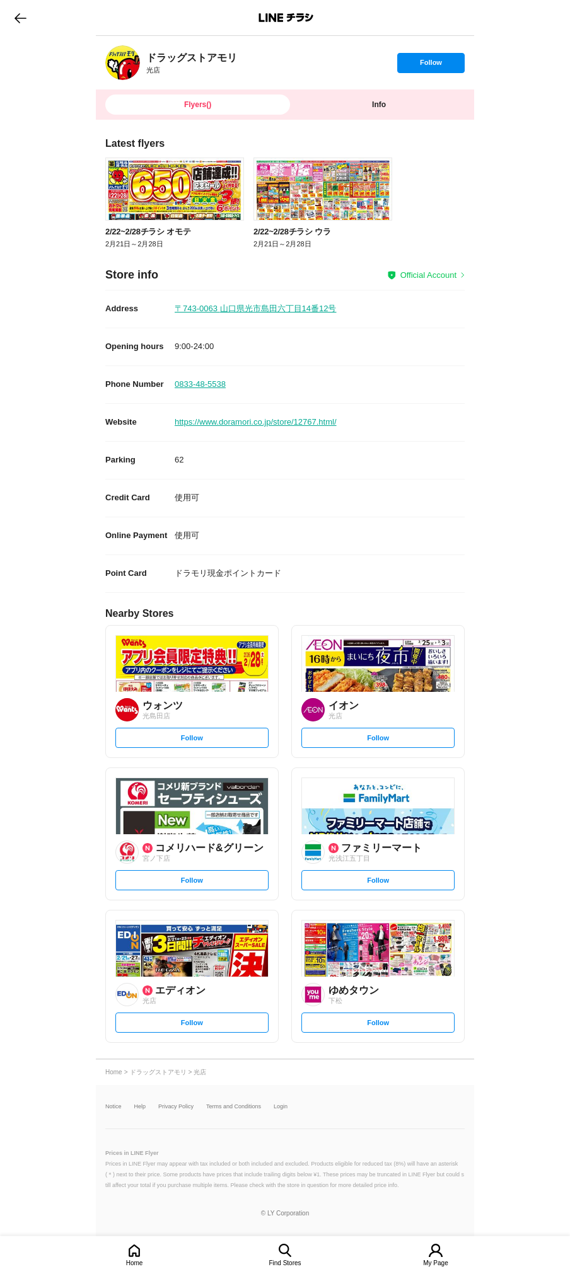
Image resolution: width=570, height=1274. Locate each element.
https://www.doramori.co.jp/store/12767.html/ (256, 422)
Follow (430, 65)
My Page (435, 1263)
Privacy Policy (176, 1107)
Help (140, 1107)
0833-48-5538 (200, 384)
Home (134, 1263)
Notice (113, 1107)
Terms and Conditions (233, 1107)
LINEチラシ (286, 17)
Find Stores (285, 1263)
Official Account (428, 275)
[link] (122, 62)
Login (281, 1107)
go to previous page (20, 17)
